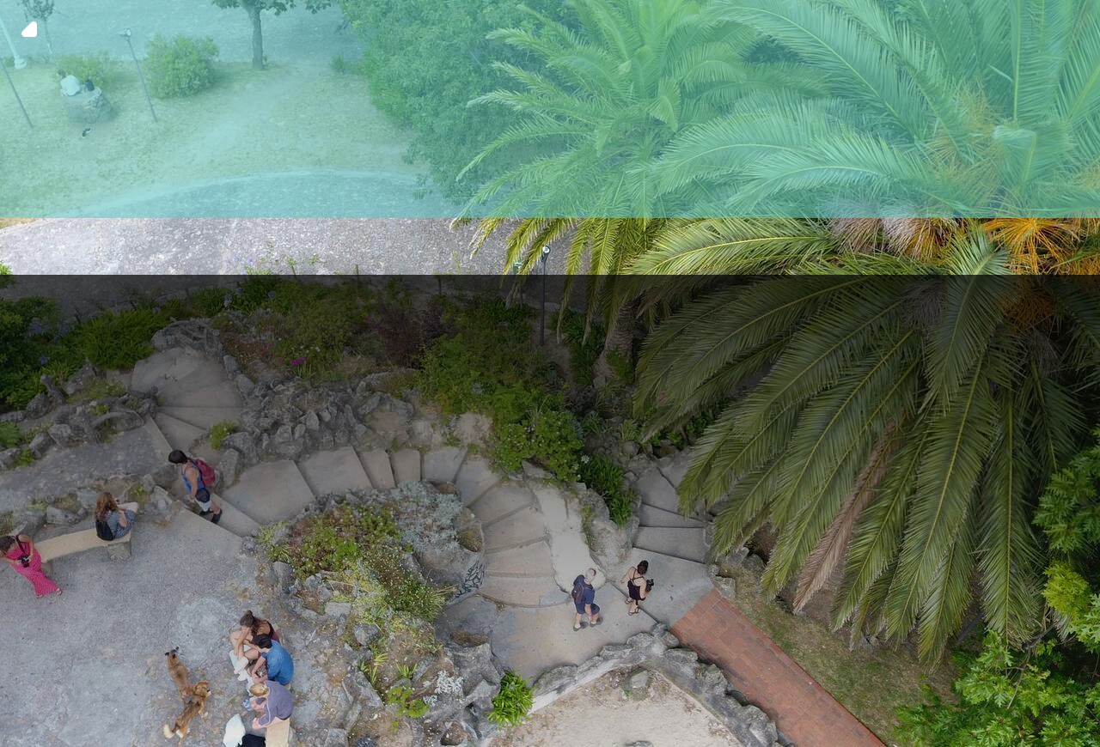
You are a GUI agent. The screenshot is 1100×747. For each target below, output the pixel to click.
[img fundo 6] (550, 373)
